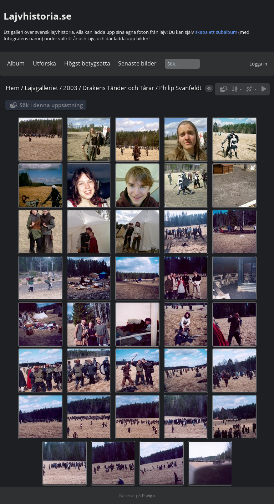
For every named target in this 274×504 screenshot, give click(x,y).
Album (16, 63)
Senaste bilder (137, 63)
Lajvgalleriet (41, 88)
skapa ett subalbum (216, 32)
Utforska (44, 63)
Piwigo (148, 496)
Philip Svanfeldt (180, 88)
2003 (70, 88)
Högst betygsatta (87, 63)
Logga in (258, 64)
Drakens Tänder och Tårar (118, 88)
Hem (13, 88)
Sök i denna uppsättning (51, 105)
